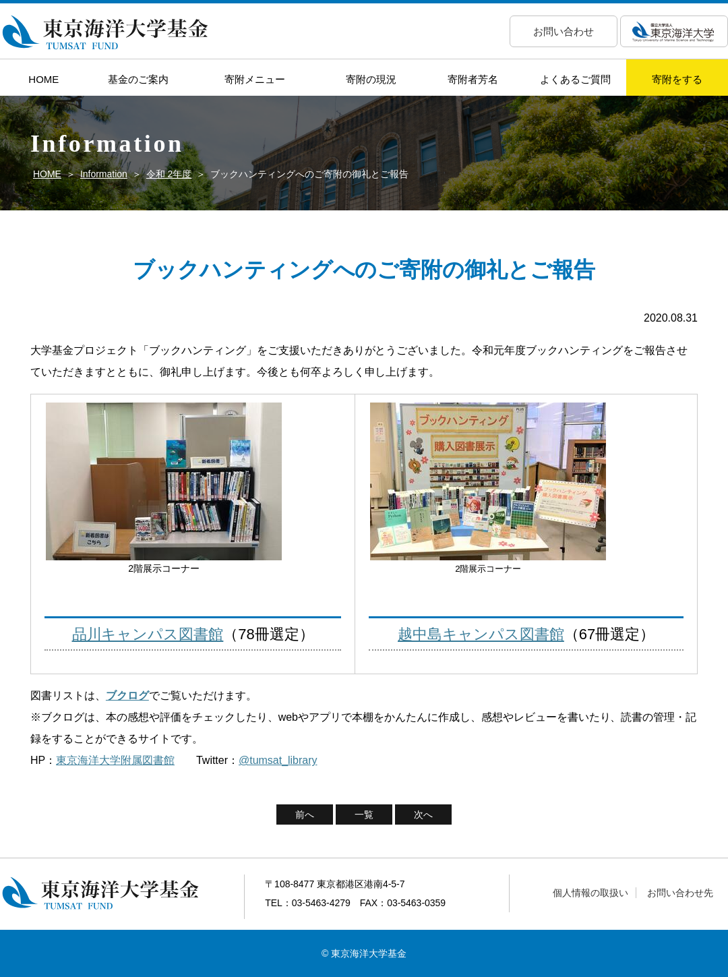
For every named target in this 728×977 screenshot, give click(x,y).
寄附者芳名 (473, 79)
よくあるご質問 (575, 79)
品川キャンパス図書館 (148, 634)
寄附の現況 (371, 79)
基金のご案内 (138, 79)
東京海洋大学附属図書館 (115, 760)
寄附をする (677, 79)
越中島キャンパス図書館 (481, 634)
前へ (304, 814)
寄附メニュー (254, 79)
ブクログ (127, 695)
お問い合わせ (563, 31)
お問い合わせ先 (680, 892)
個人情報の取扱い (590, 892)
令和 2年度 (169, 174)
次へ (423, 814)
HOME (43, 79)
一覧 (364, 814)
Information (103, 174)
